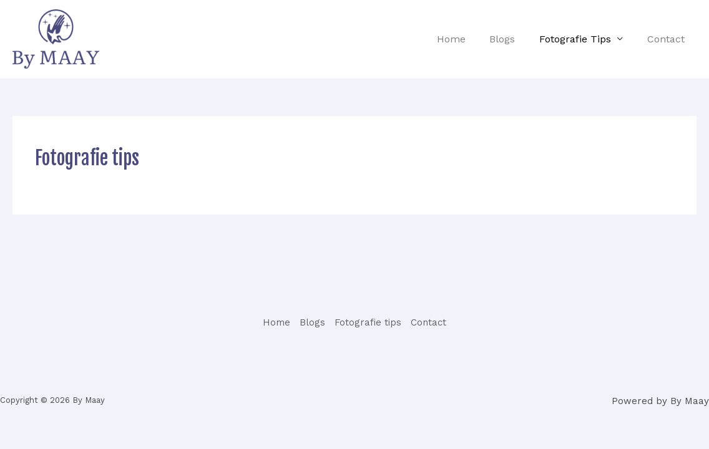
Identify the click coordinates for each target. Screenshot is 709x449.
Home (465, 39)
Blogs (513, 39)
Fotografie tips (581, 39)
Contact (668, 39)
